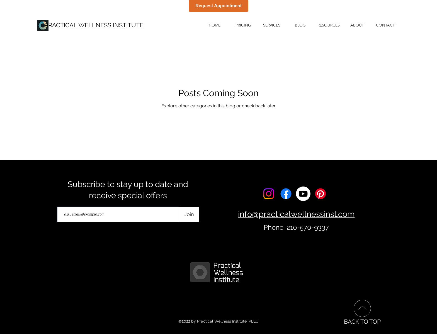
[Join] (189, 214)
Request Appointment (218, 5)
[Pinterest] (320, 194)
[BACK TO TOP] (362, 311)
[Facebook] (286, 194)
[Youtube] (303, 194)
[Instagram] (268, 194)
